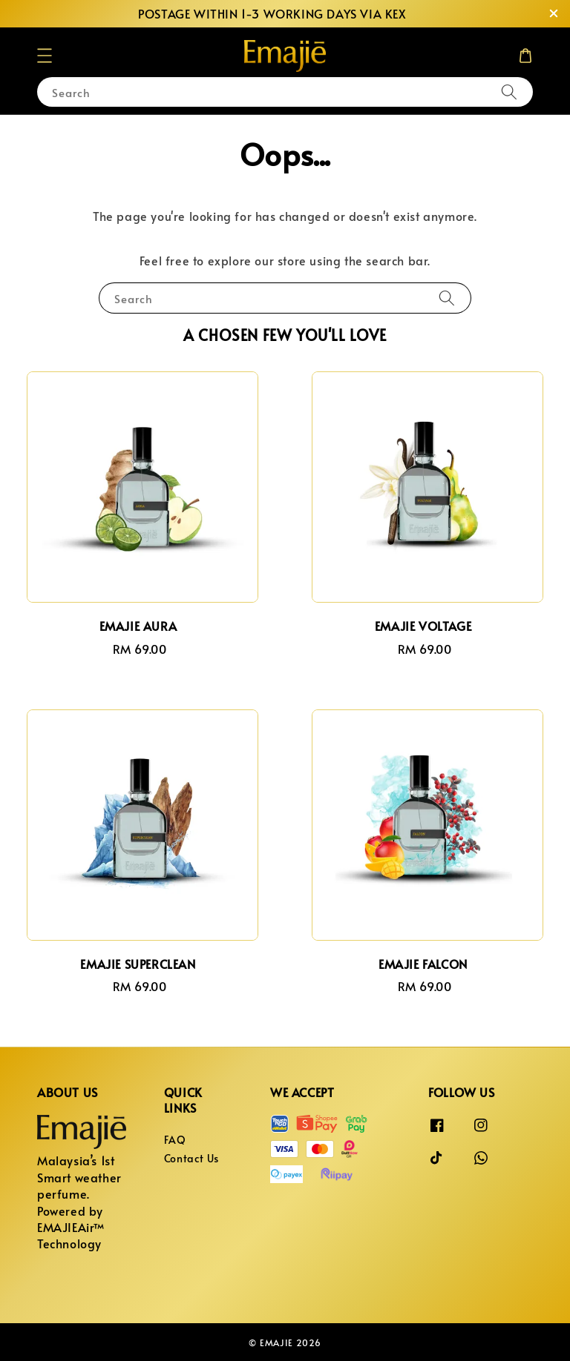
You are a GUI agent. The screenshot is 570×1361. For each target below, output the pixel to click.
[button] (44, 55)
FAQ (175, 1140)
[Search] (509, 91)
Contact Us (191, 1158)
